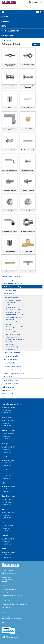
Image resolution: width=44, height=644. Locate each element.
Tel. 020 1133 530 (7, 473)
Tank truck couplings (12, 347)
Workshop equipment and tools (13, 394)
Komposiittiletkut (9, 363)
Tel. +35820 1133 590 (8, 486)
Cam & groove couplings (13, 300)
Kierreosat (9, 324)
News (4, 622)
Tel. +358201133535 (8, 513)
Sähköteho (6, 607)
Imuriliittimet (10, 319)
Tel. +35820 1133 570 (8, 447)
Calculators (6, 600)
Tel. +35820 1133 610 (8, 434)
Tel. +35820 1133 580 (8, 552)
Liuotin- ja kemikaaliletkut (12, 366)
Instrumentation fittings (13, 322)
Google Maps (7, 410)
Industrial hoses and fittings (12, 287)
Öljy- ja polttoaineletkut (11, 383)
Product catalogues (9, 589)
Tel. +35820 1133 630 (8, 460)
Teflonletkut (8, 377)
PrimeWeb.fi (16, 637)
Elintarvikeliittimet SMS (13, 312)
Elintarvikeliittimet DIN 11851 (15, 310)
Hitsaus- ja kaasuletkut (11, 356)
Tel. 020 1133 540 (7, 526)
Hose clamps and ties (11, 359)
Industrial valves (8, 387)
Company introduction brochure (13, 595)
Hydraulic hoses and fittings (12, 283)
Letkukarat (9, 329)
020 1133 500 (35, 2)
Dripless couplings (11, 307)
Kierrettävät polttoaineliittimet (15, 327)
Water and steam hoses (11, 380)
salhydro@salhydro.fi (9, 573)
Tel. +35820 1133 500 (8, 407)
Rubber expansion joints (13, 337)
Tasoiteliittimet (10, 349)
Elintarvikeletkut (9, 293)
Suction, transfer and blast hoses (14, 373)
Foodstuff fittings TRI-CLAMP (14, 315)
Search (35, 44)
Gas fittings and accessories (14, 317)
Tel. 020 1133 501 (7, 499)
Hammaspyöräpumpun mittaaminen (15, 604)
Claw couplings (10, 302)
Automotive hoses (10, 290)
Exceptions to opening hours (11, 619)
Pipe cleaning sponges (13, 334)
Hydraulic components (10, 280)
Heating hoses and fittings (12, 353)
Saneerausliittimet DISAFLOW (15, 339)
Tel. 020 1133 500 (7, 571)
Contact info (7, 413)
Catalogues (6, 586)
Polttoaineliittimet (12, 332)
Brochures (6, 592)
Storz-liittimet (10, 344)
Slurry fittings (10, 342)
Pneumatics (6, 390)
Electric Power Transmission (11, 276)
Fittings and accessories (11, 297)
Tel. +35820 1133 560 (8, 539)
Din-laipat (9, 305)
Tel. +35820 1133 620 (8, 421)
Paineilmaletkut (9, 370)
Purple (10, 637)
